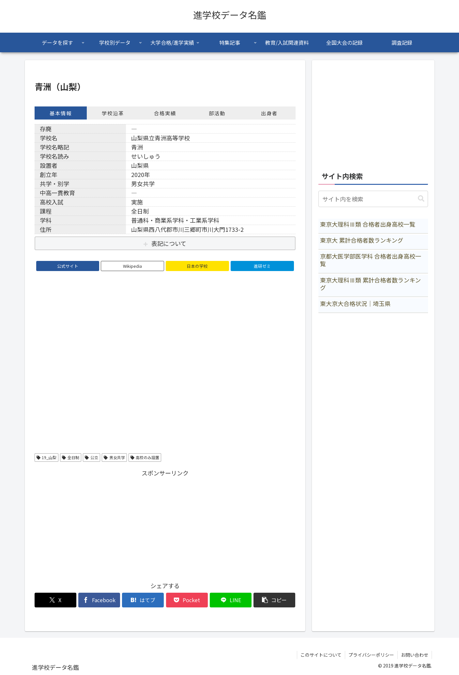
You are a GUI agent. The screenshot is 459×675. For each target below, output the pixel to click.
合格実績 (165, 113)
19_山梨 (47, 457)
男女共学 (114, 457)
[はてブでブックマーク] (143, 600)
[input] (373, 199)
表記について (168, 243)
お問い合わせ (414, 654)
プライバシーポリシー (371, 654)
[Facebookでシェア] (99, 600)
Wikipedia (132, 266)
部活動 (217, 113)
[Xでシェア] (55, 600)
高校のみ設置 (145, 457)
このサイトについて (321, 654)
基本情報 (61, 113)
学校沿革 (113, 113)
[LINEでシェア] (231, 600)
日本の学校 (197, 266)
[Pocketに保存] (187, 600)
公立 (91, 457)
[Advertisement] (165, 524)
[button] (274, 600)
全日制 (70, 457)
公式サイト (67, 266)
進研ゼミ (262, 266)
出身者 (269, 113)
